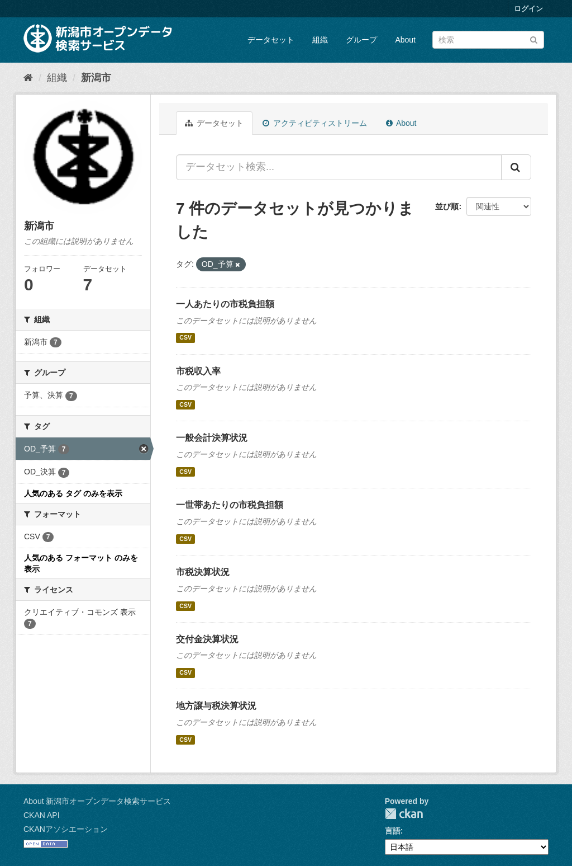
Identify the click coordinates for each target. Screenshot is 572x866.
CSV (185, 338)
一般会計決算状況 (211, 438)
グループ (361, 39)
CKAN (404, 814)
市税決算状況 (203, 572)
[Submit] (533, 39)
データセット (270, 39)
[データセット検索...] (339, 167)
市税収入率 (198, 371)
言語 (393, 830)
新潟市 (96, 77)
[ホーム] (28, 77)
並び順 (447, 206)
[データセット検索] (488, 40)
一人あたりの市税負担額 (225, 304)
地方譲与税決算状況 (216, 705)
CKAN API (41, 815)
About (405, 39)
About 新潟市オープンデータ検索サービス (97, 801)
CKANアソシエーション (65, 829)
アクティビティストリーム (315, 123)
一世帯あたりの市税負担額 (229, 505)
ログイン (528, 8)
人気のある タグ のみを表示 (73, 493)
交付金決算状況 (207, 639)
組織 (320, 39)
